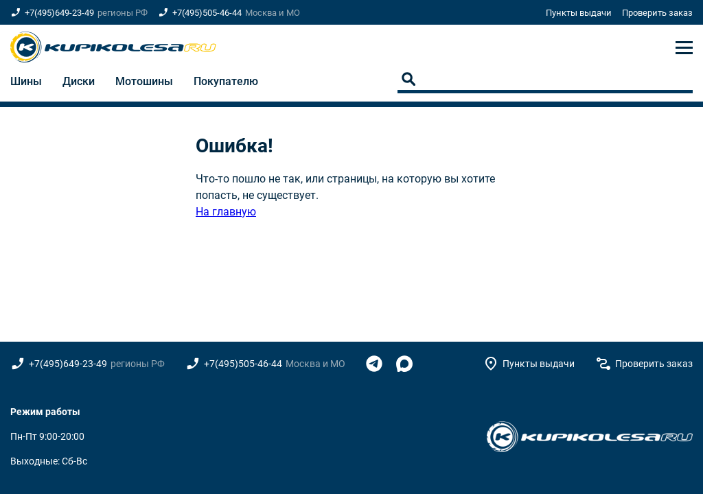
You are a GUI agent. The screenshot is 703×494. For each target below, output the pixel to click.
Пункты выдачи (579, 13)
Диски (78, 81)
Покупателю (226, 81)
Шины (26, 81)
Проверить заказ (657, 13)
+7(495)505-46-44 (207, 13)
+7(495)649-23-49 (59, 13)
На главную (226, 211)
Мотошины (144, 81)
